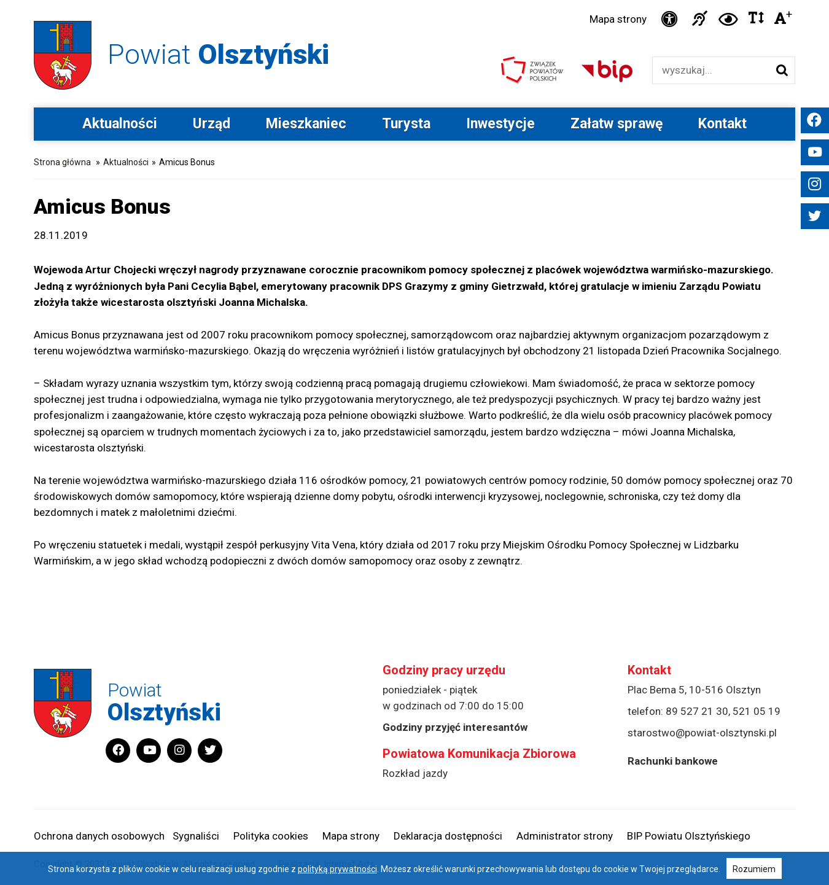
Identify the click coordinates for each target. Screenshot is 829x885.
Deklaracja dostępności (448, 836)
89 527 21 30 (697, 711)
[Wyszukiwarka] (710, 70)
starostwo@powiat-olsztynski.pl (702, 733)
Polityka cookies (270, 836)
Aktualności (119, 123)
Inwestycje (500, 123)
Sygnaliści (196, 836)
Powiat (218, 54)
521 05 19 (756, 711)
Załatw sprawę (616, 123)
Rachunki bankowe (673, 761)
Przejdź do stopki (414, 0)
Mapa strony (618, 19)
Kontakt (722, 123)
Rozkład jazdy (415, 773)
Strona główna (62, 162)
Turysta (406, 123)
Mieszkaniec (306, 123)
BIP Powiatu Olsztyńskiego (688, 836)
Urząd (211, 123)
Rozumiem (754, 869)
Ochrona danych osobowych (99, 836)
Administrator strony (564, 836)
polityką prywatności (337, 869)
